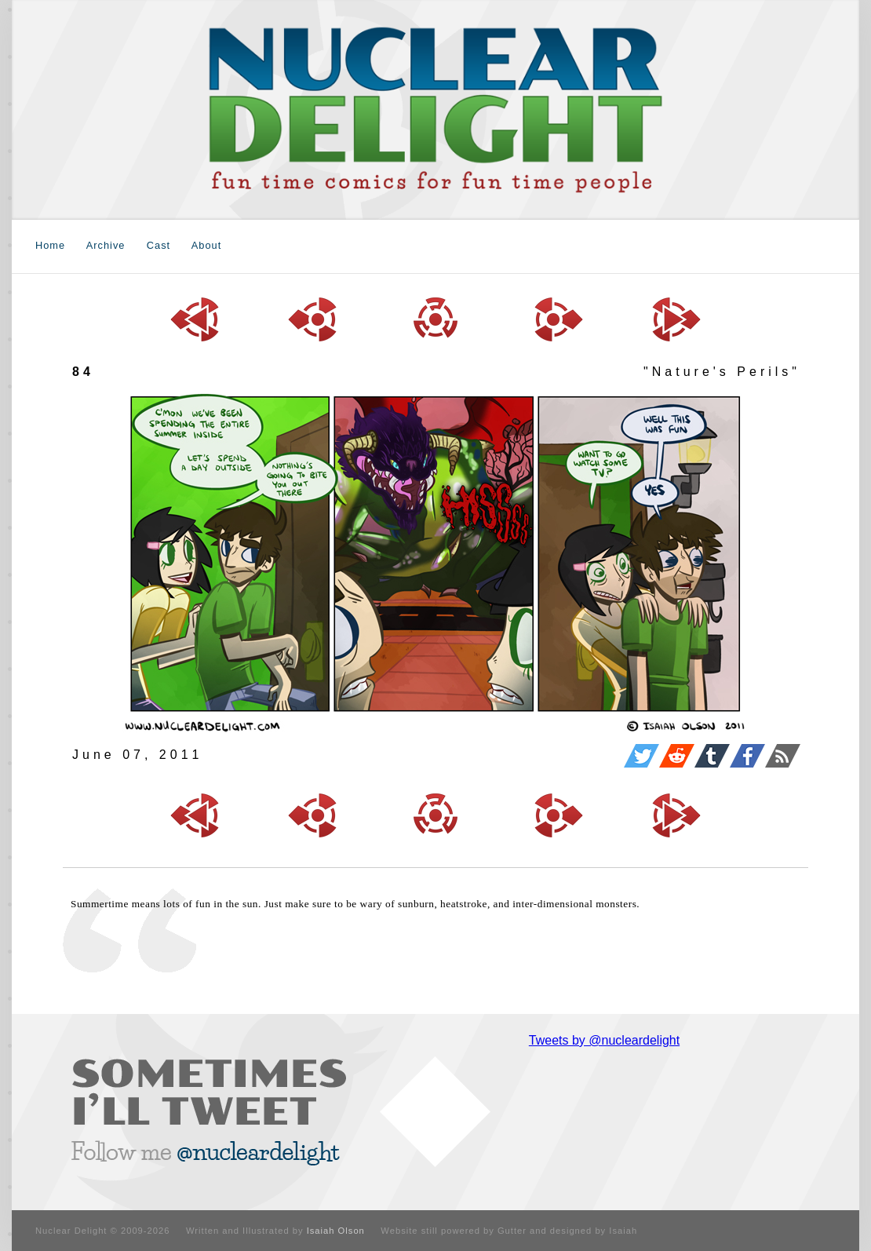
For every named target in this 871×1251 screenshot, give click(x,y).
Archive (106, 245)
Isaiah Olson (336, 1230)
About (206, 245)
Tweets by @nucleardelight (604, 1040)
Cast (158, 245)
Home (50, 245)
